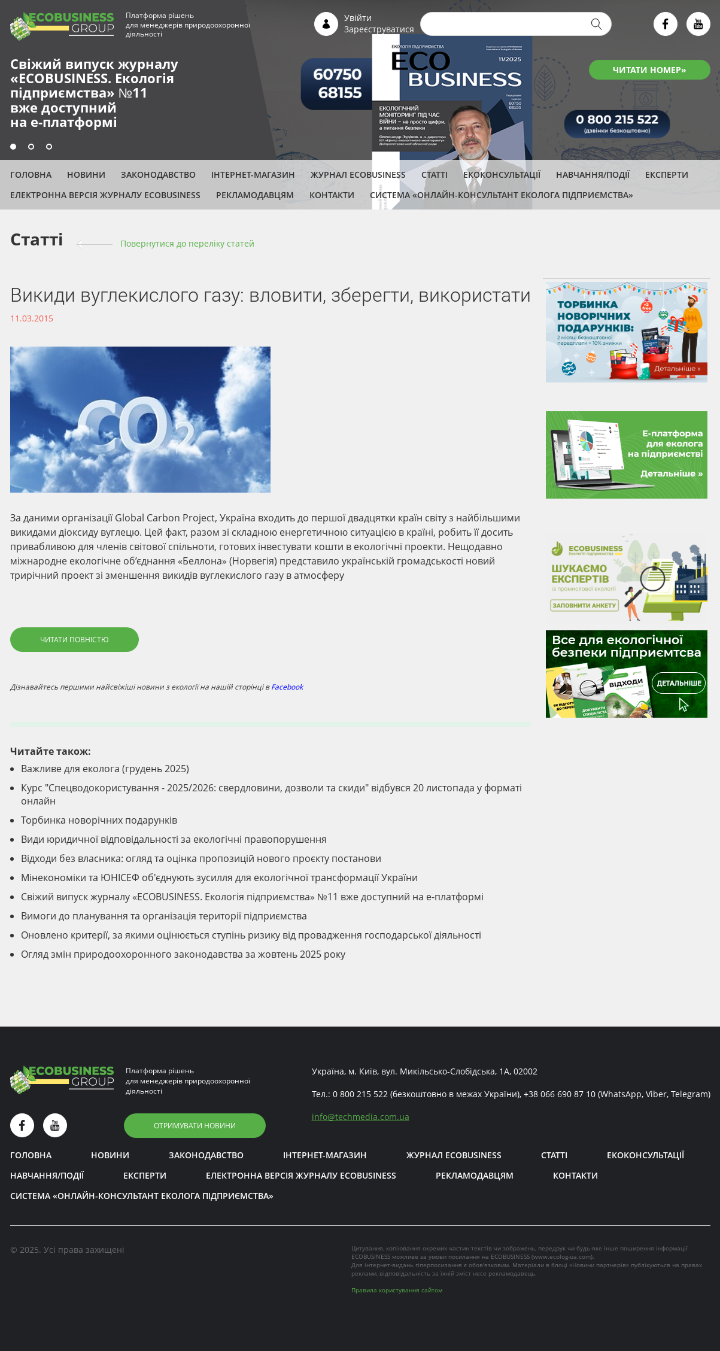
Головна (30, 174)
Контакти (331, 195)
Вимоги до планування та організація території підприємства (164, 915)
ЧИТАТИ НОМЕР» (649, 69)
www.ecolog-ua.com (562, 1256)
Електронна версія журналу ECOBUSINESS (105, 195)
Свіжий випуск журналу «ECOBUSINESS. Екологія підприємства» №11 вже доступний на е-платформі (252, 896)
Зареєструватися (379, 29)
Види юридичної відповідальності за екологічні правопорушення (174, 839)
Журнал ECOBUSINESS (358, 174)
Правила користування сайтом (396, 1290)
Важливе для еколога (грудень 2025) (105, 768)
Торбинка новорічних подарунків (99, 820)
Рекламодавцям (255, 195)
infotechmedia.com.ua (360, 1116)
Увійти (358, 17)
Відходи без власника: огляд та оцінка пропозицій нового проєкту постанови (201, 858)
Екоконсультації (501, 174)
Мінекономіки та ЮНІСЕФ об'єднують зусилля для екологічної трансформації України (219, 877)
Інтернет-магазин (253, 174)
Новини (86, 174)
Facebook (287, 687)
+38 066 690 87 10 (560, 1094)
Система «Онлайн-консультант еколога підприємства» (501, 195)
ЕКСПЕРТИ (666, 174)
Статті (434, 174)
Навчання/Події (593, 174)
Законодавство (158, 174)
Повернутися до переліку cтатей (187, 243)
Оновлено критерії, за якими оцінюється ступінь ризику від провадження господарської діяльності (251, 935)
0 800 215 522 (360, 1094)
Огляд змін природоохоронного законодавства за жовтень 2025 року (183, 954)
